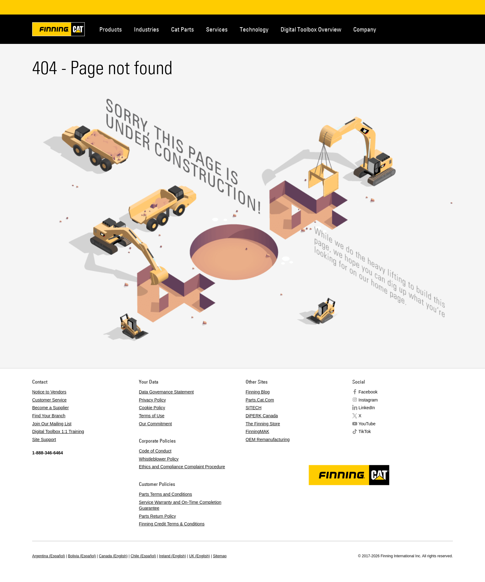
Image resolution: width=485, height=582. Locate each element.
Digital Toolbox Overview (311, 29)
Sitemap (219, 556)
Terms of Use (151, 415)
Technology (254, 29)
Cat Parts (182, 29)
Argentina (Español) (48, 556)
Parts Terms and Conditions (165, 494)
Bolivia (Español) (82, 556)
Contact (423, 29)
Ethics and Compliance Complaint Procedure (182, 466)
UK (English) (199, 556)
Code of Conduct (155, 450)
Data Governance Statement (166, 391)
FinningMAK (257, 431)
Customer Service (49, 399)
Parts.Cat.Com (260, 399)
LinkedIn (366, 407)
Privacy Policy (152, 399)
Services (217, 29)
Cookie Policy (152, 407)
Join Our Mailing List (51, 423)
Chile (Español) (143, 556)
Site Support (44, 439)
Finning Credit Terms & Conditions (171, 523)
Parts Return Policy (157, 516)
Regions (444, 29)
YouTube (367, 423)
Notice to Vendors (49, 391)
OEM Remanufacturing (268, 439)
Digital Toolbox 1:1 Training (58, 431)
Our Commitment (155, 423)
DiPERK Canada (262, 415)
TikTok (364, 431)
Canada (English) (113, 556)
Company (364, 29)
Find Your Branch (48, 415)
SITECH (253, 407)
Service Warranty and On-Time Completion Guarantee (180, 505)
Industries (146, 29)
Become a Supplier (50, 407)
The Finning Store (263, 423)
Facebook (367, 391)
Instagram (368, 399)
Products (110, 29)
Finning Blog (258, 391)
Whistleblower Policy (158, 459)
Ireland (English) (172, 556)
